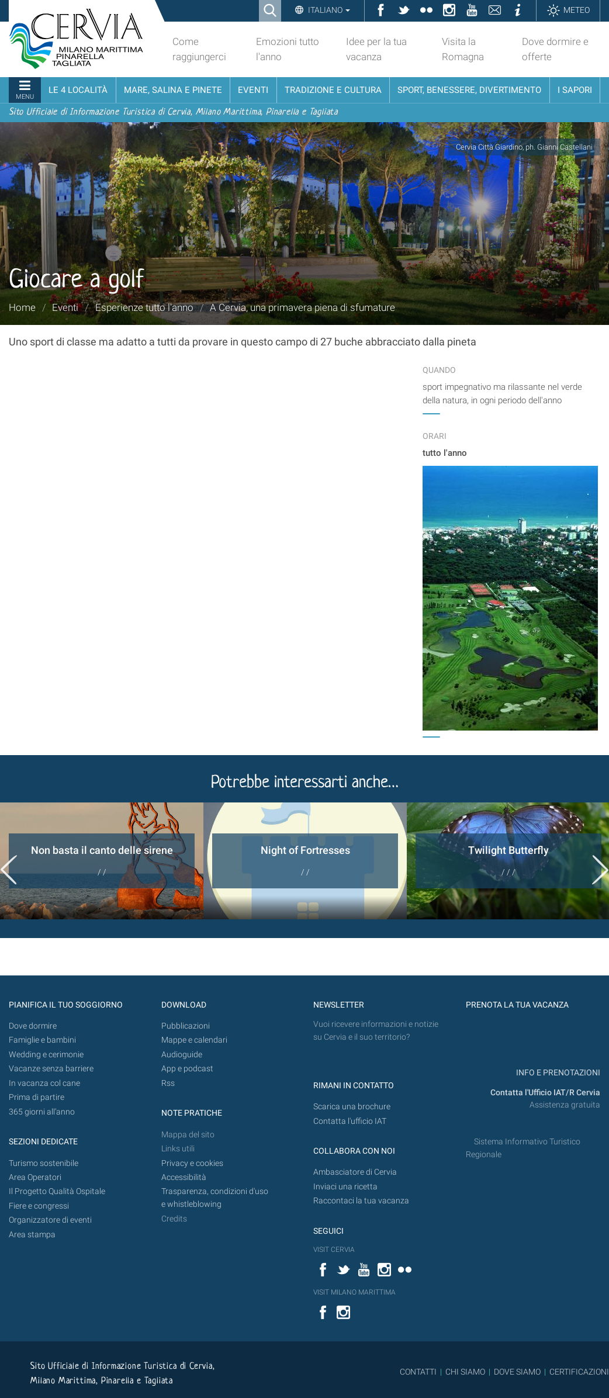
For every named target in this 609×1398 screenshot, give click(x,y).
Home (22, 307)
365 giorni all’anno (42, 1112)
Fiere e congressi (39, 1206)
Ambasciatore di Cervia (355, 1172)
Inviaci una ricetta (345, 1187)
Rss (168, 1083)
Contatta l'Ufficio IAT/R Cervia (545, 1093)
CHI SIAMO (465, 1371)
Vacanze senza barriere (51, 1069)
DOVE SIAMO (516, 1371)
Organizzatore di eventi (50, 1220)
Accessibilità (183, 1177)
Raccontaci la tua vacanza (361, 1201)
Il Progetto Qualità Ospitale (57, 1191)
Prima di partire (36, 1097)
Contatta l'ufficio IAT (349, 1121)
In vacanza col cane (44, 1083)
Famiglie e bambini (42, 1040)
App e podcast (187, 1069)
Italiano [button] (328, 10)
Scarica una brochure (351, 1107)
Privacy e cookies (192, 1163)
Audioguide (181, 1055)
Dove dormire (33, 1026)
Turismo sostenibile (43, 1163)
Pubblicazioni (185, 1026)
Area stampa (32, 1235)
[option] (101, 860)
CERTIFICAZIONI (579, 1371)
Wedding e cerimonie (46, 1055)
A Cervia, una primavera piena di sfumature (302, 307)
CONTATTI (418, 1371)
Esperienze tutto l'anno (144, 307)
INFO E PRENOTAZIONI (557, 1073)
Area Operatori (35, 1177)
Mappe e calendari (194, 1040)
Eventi (65, 307)
